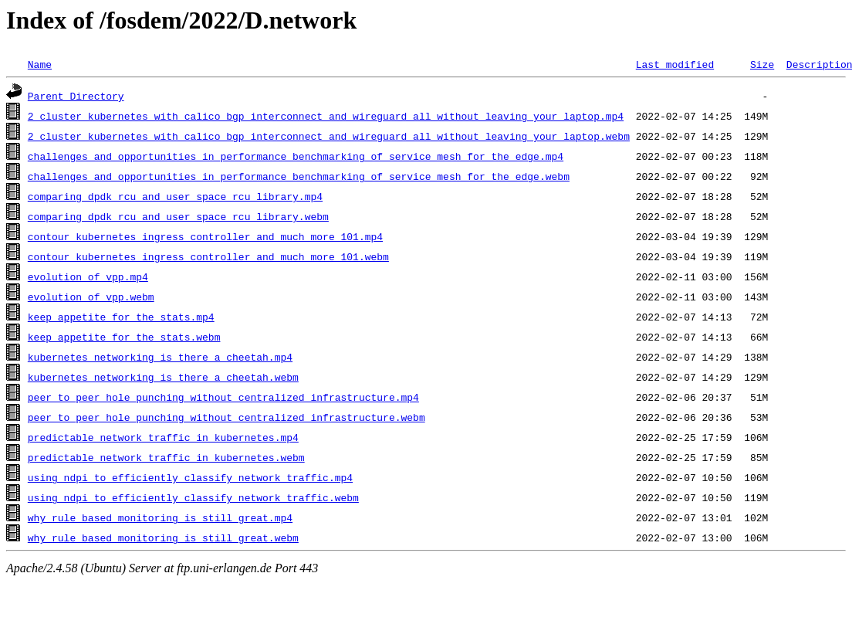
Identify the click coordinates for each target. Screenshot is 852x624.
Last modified (675, 64)
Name (40, 64)
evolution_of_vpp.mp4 (88, 276)
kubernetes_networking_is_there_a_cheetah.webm (163, 377)
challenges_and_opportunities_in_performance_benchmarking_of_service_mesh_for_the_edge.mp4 (295, 156)
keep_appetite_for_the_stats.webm (124, 337)
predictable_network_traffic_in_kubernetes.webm (166, 457)
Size (762, 64)
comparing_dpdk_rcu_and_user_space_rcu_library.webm (178, 216)
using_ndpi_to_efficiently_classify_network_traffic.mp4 (190, 477)
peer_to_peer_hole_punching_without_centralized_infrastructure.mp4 (223, 397)
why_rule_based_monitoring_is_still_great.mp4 (160, 517)
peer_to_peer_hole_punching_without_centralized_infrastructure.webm (226, 417)
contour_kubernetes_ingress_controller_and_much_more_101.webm (208, 256)
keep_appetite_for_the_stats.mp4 (121, 317)
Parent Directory (76, 96)
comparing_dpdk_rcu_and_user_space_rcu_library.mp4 (175, 196)
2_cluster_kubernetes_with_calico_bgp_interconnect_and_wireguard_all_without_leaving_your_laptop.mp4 (326, 116)
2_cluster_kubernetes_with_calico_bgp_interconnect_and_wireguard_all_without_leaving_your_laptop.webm (329, 136)
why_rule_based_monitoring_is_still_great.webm (163, 537)
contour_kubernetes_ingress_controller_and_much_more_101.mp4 (205, 236)
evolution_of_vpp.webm (91, 297)
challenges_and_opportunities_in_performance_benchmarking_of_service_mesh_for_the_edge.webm (299, 176)
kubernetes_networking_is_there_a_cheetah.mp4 (160, 357)
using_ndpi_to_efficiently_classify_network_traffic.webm (193, 497)
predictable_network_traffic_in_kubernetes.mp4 (163, 437)
